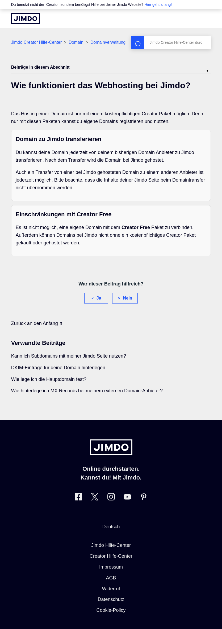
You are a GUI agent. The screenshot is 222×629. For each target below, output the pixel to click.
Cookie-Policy (110, 610)
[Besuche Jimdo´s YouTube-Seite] (127, 498)
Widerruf (111, 588)
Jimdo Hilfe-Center (111, 545)
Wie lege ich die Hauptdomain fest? (48, 379)
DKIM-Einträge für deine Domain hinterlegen (58, 367)
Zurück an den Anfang (37, 323)
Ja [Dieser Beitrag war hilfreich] (99, 298)
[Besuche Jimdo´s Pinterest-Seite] (143, 498)
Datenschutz (111, 599)
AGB (111, 577)
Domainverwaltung (108, 42)
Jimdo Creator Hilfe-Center (36, 42)
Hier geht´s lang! (158, 4)
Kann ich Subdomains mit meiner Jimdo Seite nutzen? (68, 356)
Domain (76, 42)
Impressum (111, 567)
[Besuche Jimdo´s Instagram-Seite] (111, 498)
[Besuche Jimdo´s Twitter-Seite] (94, 498)
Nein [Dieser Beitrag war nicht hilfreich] (127, 298)
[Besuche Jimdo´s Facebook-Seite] (78, 498)
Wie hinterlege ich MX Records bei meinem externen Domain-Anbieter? (87, 390)
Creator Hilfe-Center (111, 556)
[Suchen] (171, 42)
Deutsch (111, 526)
